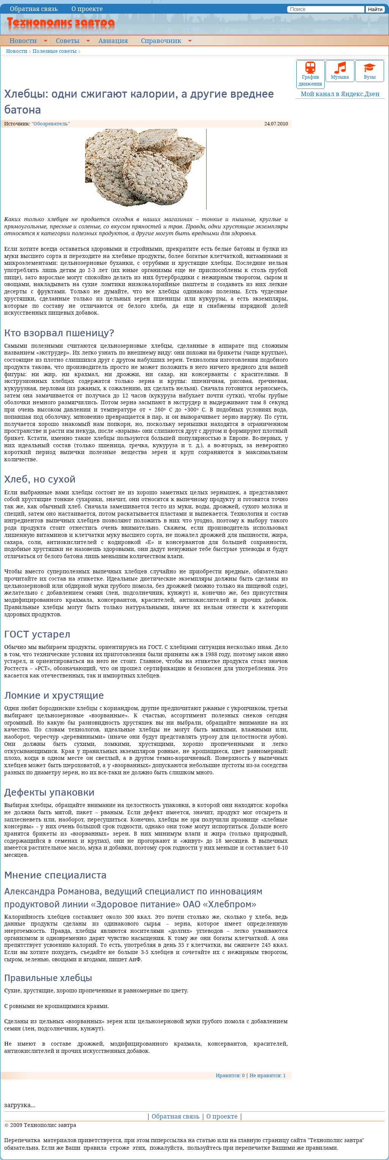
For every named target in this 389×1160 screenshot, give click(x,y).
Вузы (370, 71)
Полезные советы (55, 50)
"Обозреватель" (51, 123)
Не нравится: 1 (268, 1075)
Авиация (113, 40)
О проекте (87, 9)
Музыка (340, 71)
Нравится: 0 (230, 1075)
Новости (23, 40)
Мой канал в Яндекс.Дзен (340, 94)
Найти (375, 9)
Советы (67, 40)
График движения (310, 74)
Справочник (161, 40)
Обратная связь (34, 9)
